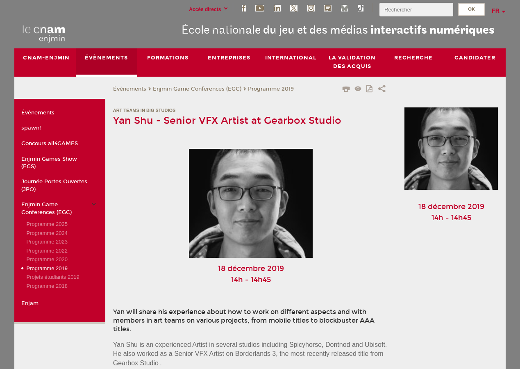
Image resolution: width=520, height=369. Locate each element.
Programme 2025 (46, 224)
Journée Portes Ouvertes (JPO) (54, 185)
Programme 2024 (46, 233)
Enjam (30, 303)
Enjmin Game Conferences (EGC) (197, 89)
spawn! (31, 128)
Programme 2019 (271, 89)
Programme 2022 (46, 251)
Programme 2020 (46, 259)
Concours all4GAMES (49, 143)
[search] (416, 9)
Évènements (129, 89)
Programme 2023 (46, 242)
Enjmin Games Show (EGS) (49, 163)
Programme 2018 (46, 286)
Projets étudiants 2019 (52, 277)
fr (496, 10)
